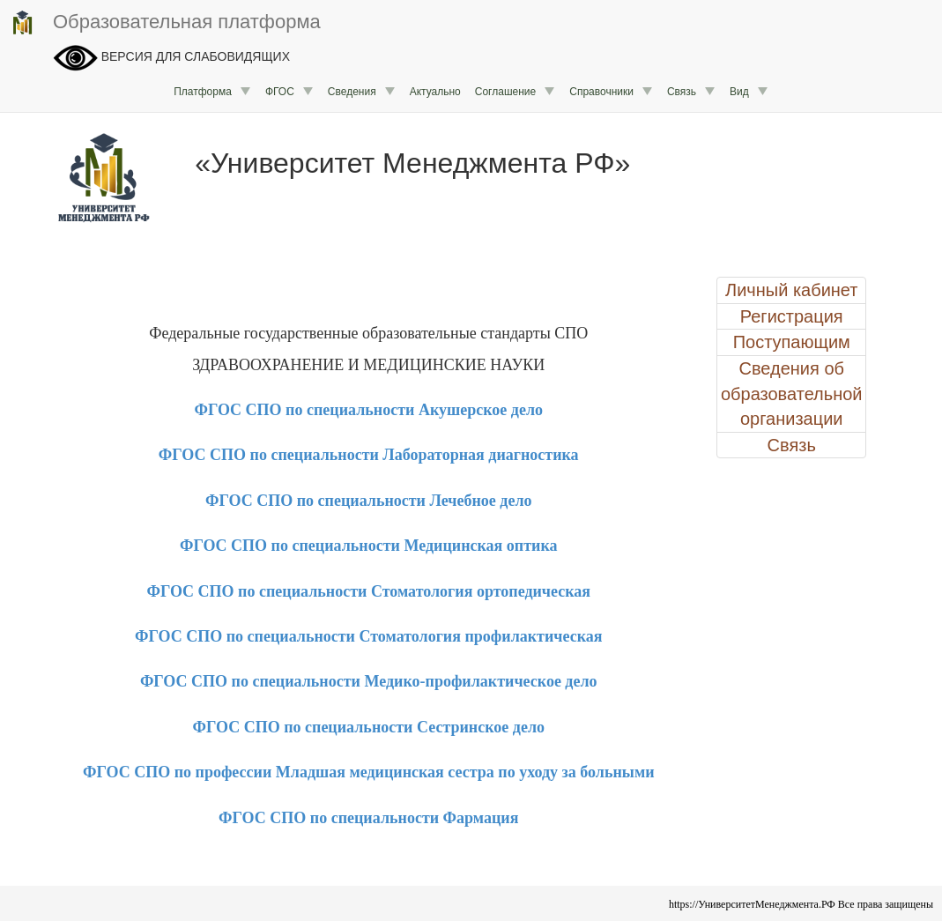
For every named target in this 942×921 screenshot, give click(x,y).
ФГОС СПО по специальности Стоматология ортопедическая (368, 591)
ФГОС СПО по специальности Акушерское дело (368, 410)
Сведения (362, 91)
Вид (749, 91)
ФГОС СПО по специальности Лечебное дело (368, 500)
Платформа (212, 91)
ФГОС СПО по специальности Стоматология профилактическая (369, 636)
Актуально (435, 91)
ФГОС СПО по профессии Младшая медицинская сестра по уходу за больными (369, 772)
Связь (691, 91)
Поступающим (791, 342)
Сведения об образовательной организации (792, 393)
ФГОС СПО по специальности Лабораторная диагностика (369, 455)
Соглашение (515, 91)
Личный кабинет (791, 290)
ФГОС (289, 91)
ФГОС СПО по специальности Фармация (368, 818)
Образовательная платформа (165, 23)
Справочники (611, 91)
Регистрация (791, 316)
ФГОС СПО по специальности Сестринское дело (368, 727)
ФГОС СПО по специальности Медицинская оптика (369, 545)
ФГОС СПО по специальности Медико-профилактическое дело (368, 681)
